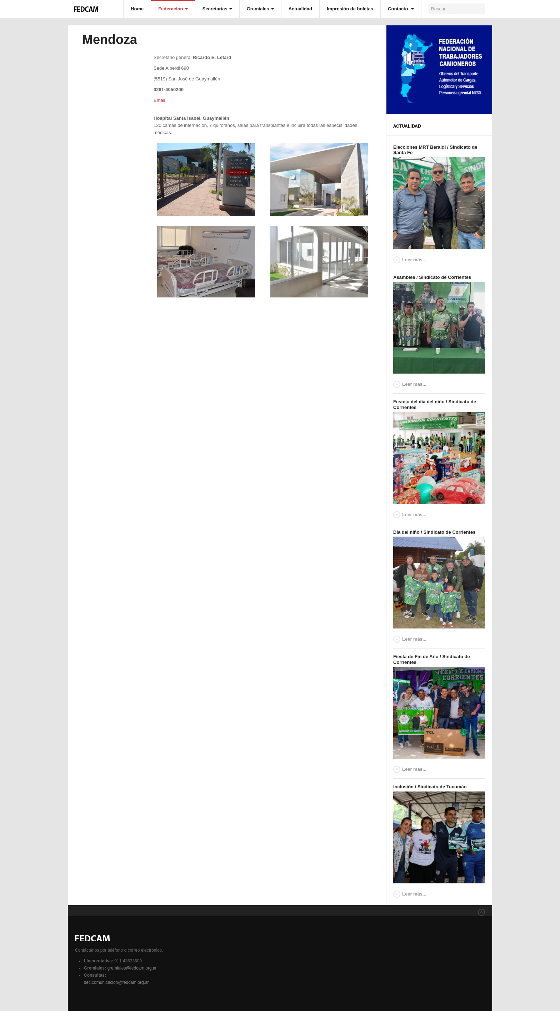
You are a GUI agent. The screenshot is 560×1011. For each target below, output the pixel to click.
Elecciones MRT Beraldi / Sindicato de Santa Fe (435, 150)
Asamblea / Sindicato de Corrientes (432, 277)
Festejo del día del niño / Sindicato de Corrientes (434, 404)
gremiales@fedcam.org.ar (131, 968)
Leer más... (414, 259)
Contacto (401, 8)
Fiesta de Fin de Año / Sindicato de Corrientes (431, 659)
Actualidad (300, 8)
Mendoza (109, 39)
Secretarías (217, 8)
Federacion (173, 8)
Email (159, 100)
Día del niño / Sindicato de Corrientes (434, 532)
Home (137, 8)
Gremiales (260, 8)
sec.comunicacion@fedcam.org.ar (116, 982)
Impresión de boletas (350, 8)
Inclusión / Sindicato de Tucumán (430, 786)
